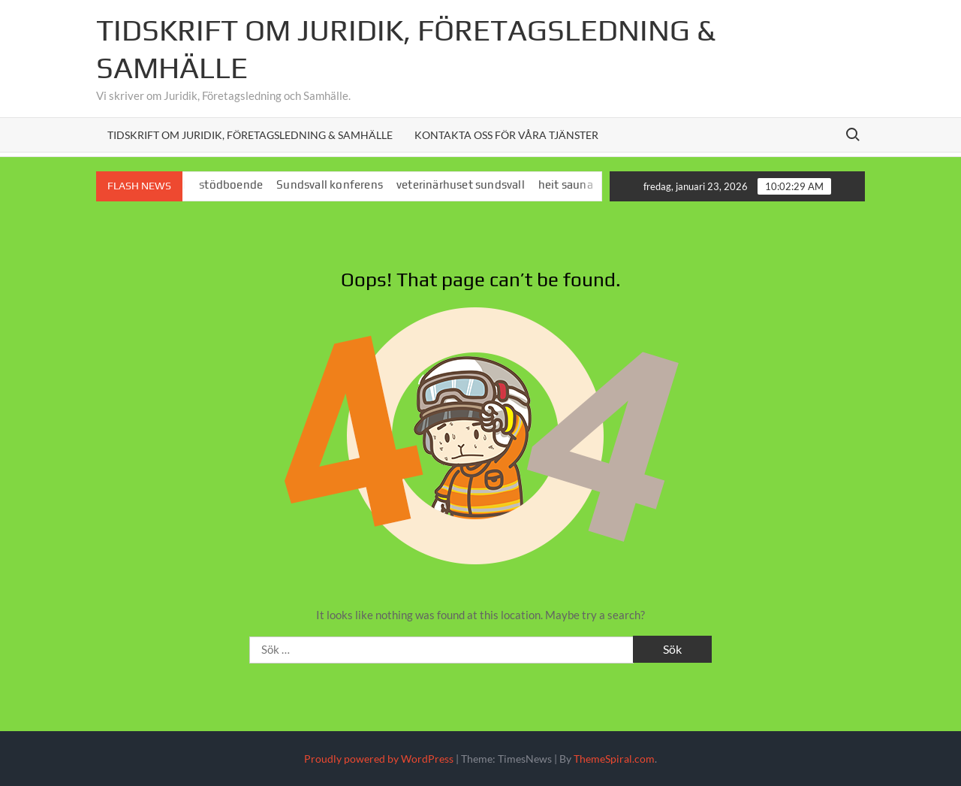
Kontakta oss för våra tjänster (506, 134)
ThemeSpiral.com (614, 758)
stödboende (238, 184)
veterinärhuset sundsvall (467, 184)
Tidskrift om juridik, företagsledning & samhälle (250, 134)
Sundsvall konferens (336, 184)
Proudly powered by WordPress (378, 758)
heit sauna (572, 184)
